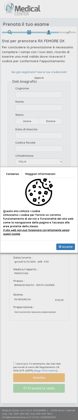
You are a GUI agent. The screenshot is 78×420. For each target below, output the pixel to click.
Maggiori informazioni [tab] (40, 174)
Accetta (66, 247)
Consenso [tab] (12, 174)
